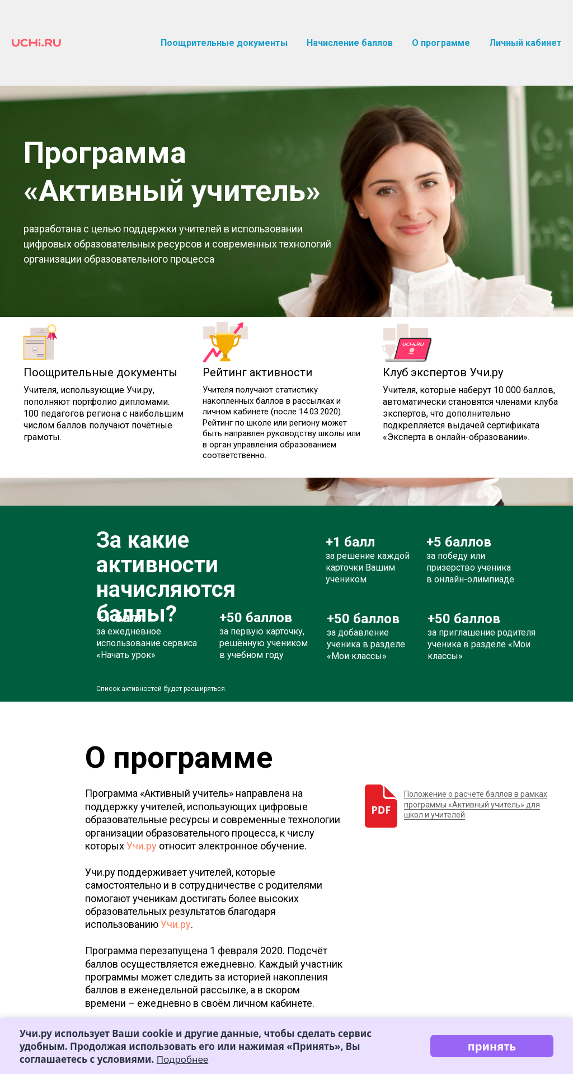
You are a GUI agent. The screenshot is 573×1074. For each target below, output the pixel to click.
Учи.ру (141, 846)
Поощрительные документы (224, 43)
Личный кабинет (525, 43)
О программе (441, 43)
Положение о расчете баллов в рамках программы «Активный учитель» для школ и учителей (475, 804)
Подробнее (182, 1059)
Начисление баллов (350, 43)
